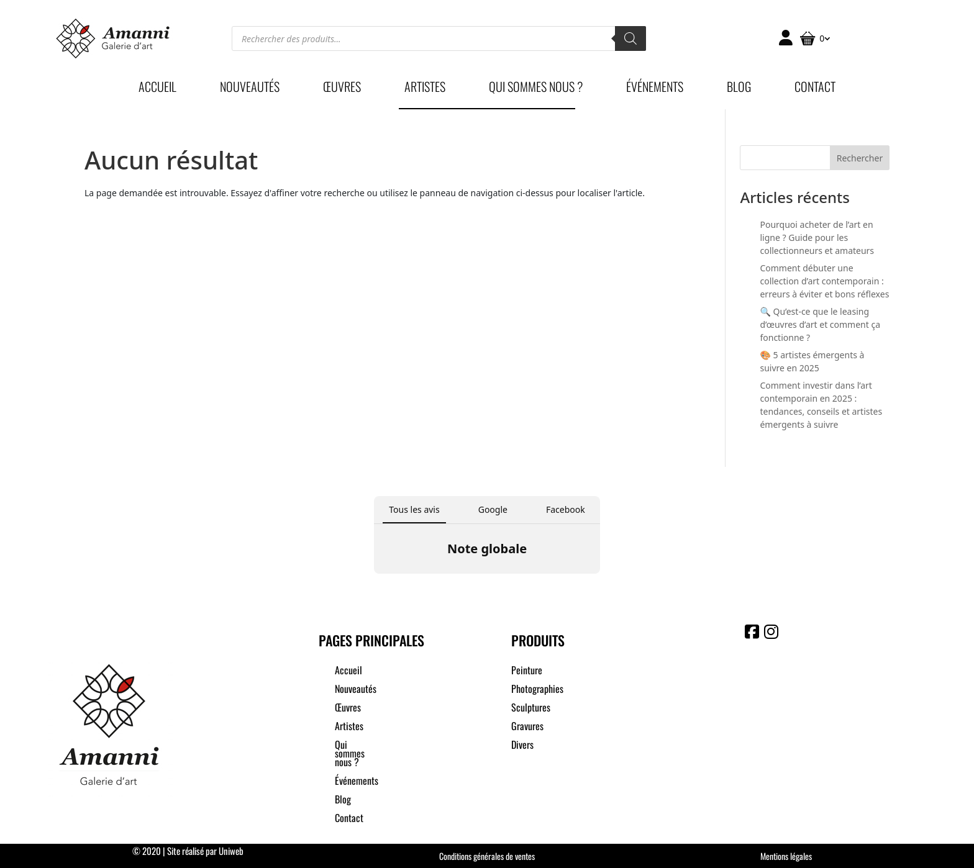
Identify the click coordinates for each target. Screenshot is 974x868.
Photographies (537, 690)
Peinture (526, 671)
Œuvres (342, 89)
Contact (814, 89)
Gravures (527, 727)
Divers (522, 746)
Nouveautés (250, 89)
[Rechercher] (630, 38)
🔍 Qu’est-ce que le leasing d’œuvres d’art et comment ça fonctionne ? (820, 324)
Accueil (157, 89)
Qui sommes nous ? (536, 89)
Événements (654, 89)
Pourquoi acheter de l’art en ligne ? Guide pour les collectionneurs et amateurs (817, 237)
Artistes (424, 89)
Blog (739, 89)
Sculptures (530, 709)
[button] (374, 586)
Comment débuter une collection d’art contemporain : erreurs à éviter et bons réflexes (824, 281)
